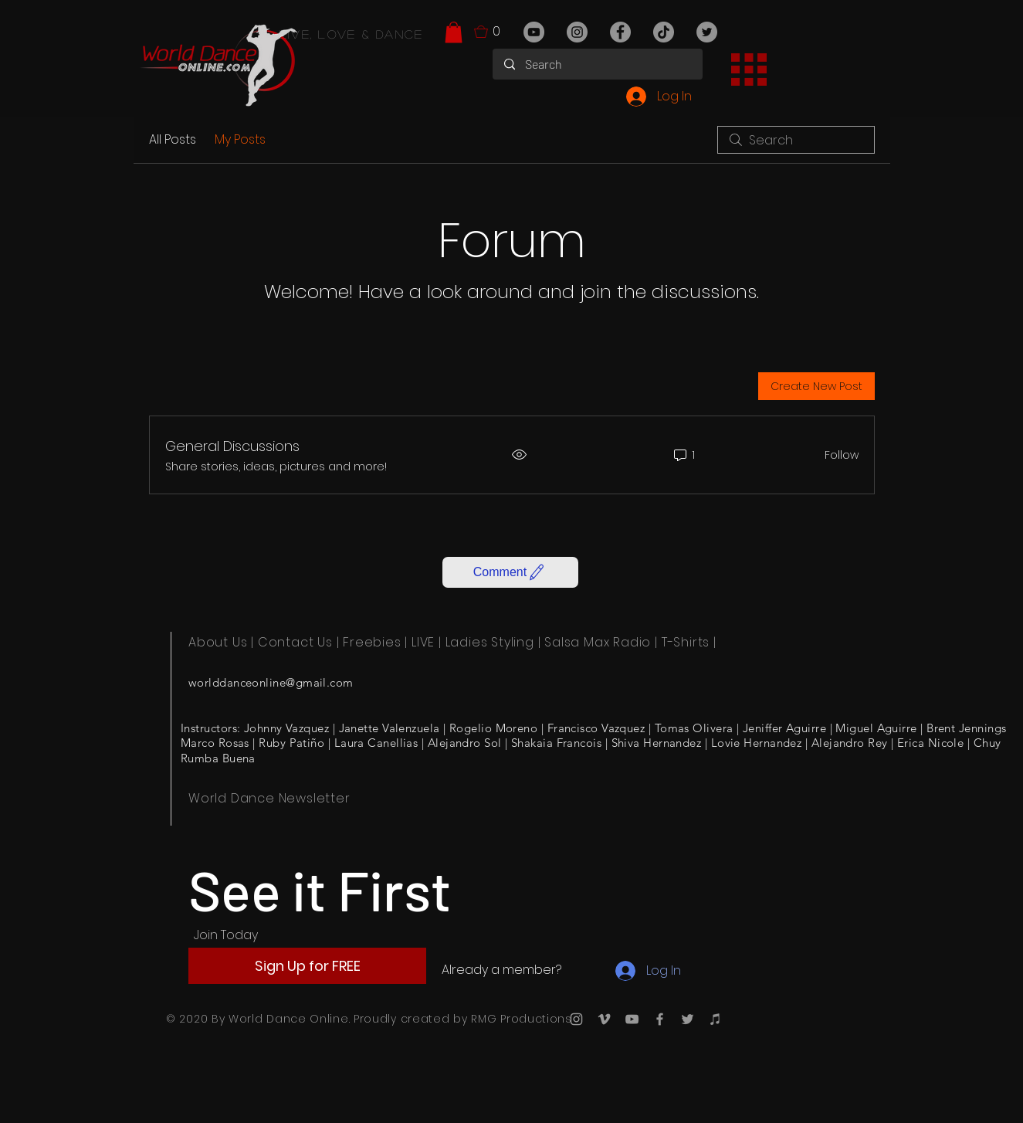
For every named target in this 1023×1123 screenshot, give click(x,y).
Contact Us (295, 642)
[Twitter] (706, 32)
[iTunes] (715, 1019)
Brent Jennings (966, 728)
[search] (796, 140)
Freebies (372, 642)
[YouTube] (533, 32)
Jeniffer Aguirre (784, 728)
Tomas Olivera (694, 728)
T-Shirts (686, 642)
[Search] (597, 64)
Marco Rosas (215, 742)
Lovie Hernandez (756, 742)
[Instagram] (577, 32)
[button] (453, 32)
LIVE (423, 642)
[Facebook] (620, 32)
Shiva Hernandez (656, 742)
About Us (217, 642)
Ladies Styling (489, 642)
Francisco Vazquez (596, 728)
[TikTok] (663, 32)
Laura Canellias (376, 742)
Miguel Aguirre (875, 728)
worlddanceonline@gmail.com (271, 682)
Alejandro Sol (465, 742)
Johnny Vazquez (286, 728)
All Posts (172, 139)
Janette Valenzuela (389, 728)
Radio (632, 642)
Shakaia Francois (556, 742)
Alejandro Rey (849, 742)
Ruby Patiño (291, 742)
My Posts (240, 139)
